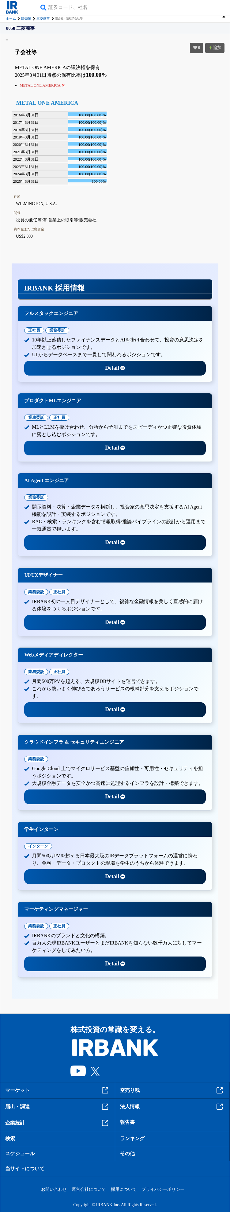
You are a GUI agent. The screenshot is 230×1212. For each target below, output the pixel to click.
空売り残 (172, 1090)
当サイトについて (24, 1168)
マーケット (57, 1090)
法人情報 (172, 1107)
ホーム (11, 18)
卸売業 (26, 18)
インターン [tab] (38, 846)
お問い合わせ (54, 1189)
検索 (10, 1138)
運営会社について (89, 1189)
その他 (127, 1153)
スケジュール (20, 1153)
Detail (115, 368)
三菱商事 (43, 18)
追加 (215, 47)
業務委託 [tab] (57, 330)
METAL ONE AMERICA (47, 103)
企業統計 (57, 1123)
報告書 (127, 1122)
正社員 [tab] (34, 330)
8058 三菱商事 (20, 28)
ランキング (132, 1138)
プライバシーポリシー (162, 1189)
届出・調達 (57, 1107)
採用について (124, 1189)
